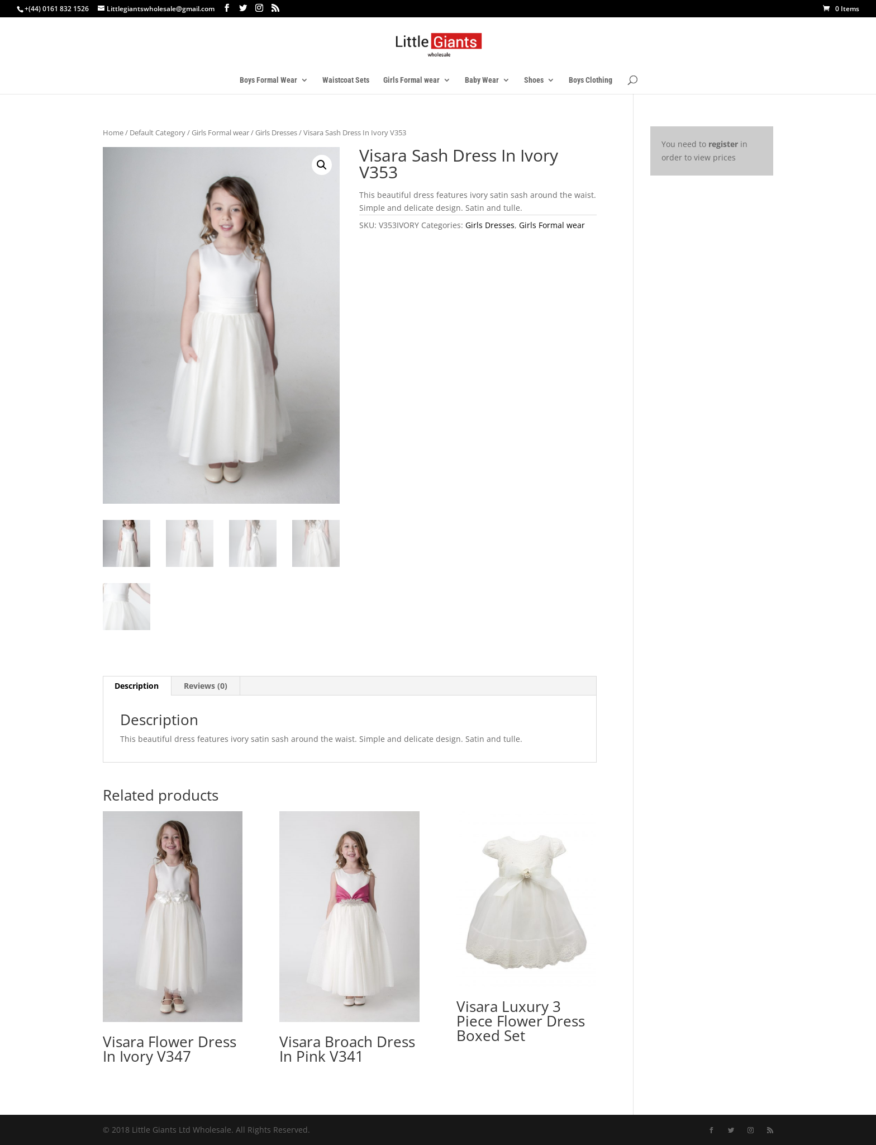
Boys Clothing (590, 80)
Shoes (534, 80)
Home (113, 132)
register (723, 144)
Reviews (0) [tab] (205, 685)
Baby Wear (482, 80)
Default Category (157, 132)
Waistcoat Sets (345, 80)
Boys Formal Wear (268, 80)
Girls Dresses (276, 132)
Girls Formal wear (411, 80)
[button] (322, 165)
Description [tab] (137, 685)
